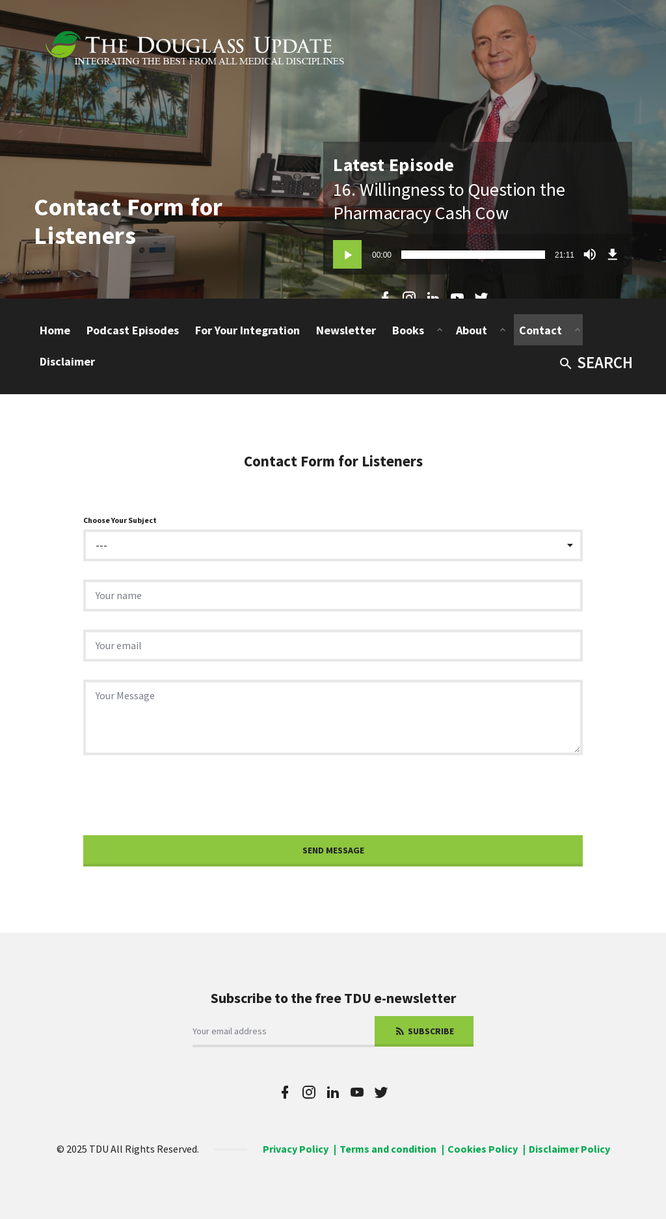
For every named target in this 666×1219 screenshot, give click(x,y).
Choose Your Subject (120, 520)
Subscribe (424, 1031)
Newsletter (346, 330)
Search (595, 362)
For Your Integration (247, 330)
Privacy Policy (295, 1148)
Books (408, 330)
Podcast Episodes (133, 330)
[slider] (473, 254)
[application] (477, 254)
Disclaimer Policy (569, 1148)
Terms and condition (388, 1148)
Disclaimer (67, 361)
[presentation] (182, 798)
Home (55, 330)
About (471, 330)
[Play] (347, 254)
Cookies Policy (482, 1148)
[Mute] (590, 254)
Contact (540, 330)
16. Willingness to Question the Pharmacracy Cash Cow (449, 201)
